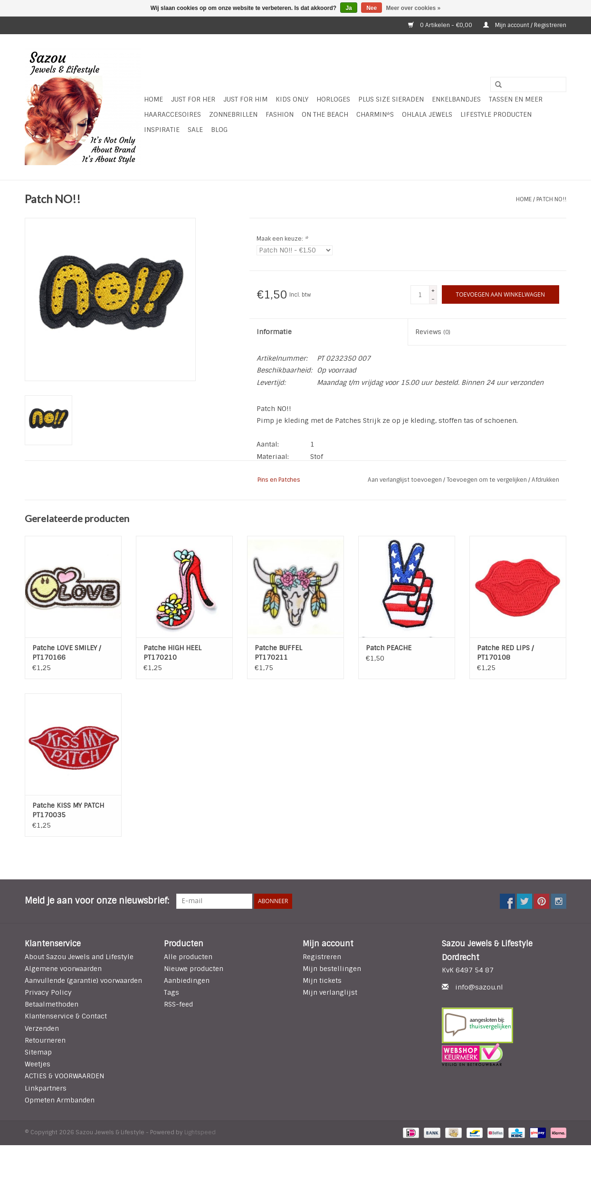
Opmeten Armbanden (60, 1100)
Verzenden (42, 1028)
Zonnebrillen (233, 114)
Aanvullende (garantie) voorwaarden (83, 980)
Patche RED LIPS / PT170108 (505, 653)
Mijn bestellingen (332, 968)
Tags (171, 992)
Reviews (432, 331)
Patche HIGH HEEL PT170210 (172, 653)
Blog (219, 129)
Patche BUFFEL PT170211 (278, 653)
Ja (348, 8)
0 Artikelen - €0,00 (441, 25)
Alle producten (188, 956)
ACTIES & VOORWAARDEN (64, 1076)
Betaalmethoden (51, 1004)
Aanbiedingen (187, 980)
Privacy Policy (48, 992)
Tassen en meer (516, 99)
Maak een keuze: (282, 239)
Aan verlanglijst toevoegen (405, 480)
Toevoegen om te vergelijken (487, 480)
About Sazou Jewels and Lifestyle (79, 956)
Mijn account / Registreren (524, 25)
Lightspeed (200, 1132)
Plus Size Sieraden (391, 99)
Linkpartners (46, 1088)
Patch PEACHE (388, 648)
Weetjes (37, 1064)
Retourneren (45, 1040)
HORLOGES (333, 99)
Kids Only (292, 99)
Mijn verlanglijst (330, 992)
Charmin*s (375, 114)
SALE (195, 129)
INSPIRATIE (162, 129)
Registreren (322, 956)
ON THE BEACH (325, 114)
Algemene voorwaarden (63, 968)
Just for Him (245, 99)
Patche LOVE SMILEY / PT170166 (66, 653)
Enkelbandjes (456, 99)
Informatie (274, 331)
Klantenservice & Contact (66, 1016)
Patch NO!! (551, 199)
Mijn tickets (322, 980)
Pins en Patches (278, 480)
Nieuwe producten (193, 968)
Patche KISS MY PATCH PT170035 (68, 810)
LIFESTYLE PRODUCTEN (496, 114)
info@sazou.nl (479, 987)
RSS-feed (178, 1004)
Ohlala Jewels (427, 114)
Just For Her (193, 99)
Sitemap (38, 1052)
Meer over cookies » (413, 8)
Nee (371, 8)
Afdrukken (545, 480)
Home (153, 99)
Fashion (280, 114)
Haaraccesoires (172, 114)
